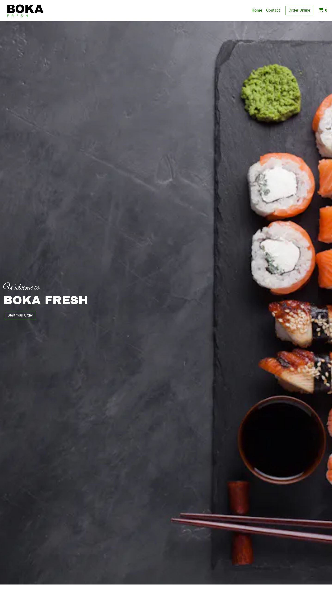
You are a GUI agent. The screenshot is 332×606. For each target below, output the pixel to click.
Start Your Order (20, 315)
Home (257, 10)
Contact (273, 10)
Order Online (299, 10)
